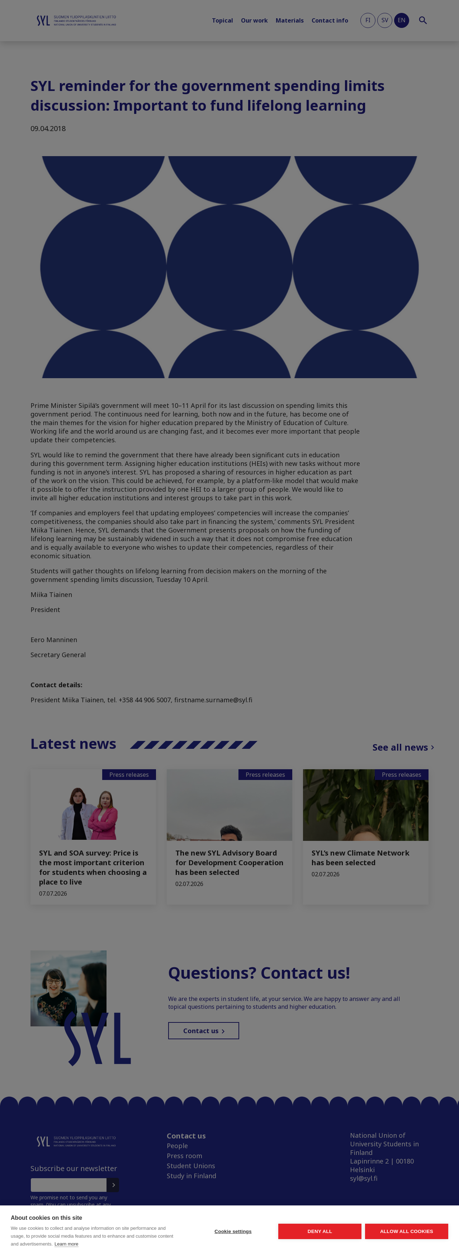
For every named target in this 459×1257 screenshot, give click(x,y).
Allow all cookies (406, 1231)
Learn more (66, 1244)
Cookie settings (233, 1231)
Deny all (320, 1231)
